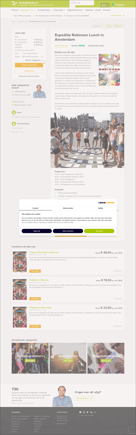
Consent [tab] (35, 208)
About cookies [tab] (68, 208)
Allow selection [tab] (68, 231)
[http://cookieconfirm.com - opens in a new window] (106, 202)
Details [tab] (100, 208)
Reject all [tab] (36, 231)
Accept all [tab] (99, 231)
